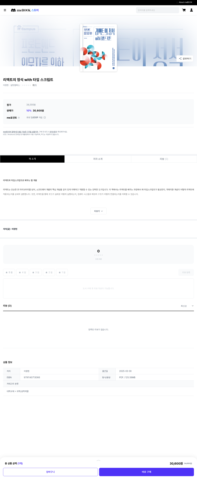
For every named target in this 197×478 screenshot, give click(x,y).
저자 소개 (98, 159)
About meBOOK (185, 2)
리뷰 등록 (186, 272)
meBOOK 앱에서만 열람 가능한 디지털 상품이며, (20, 132)
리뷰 (164, 159)
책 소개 (32, 158)
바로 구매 (146, 471)
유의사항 (53, 132)
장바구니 (50, 471)
